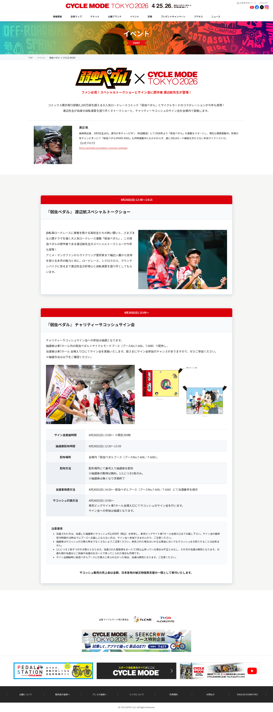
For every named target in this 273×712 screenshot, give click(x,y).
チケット (94, 16)
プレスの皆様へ (99, 694)
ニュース (215, 16)
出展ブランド (115, 16)
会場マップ (76, 16)
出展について (25, 694)
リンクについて (136, 694)
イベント (134, 16)
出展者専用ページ (246, 2)
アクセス (198, 16)
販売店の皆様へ (62, 694)
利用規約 (173, 694)
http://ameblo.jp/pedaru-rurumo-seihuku (103, 148)
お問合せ (210, 694)
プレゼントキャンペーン (173, 16)
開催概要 (57, 16)
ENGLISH (263, 2)
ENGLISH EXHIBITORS (247, 694)
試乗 (150, 16)
